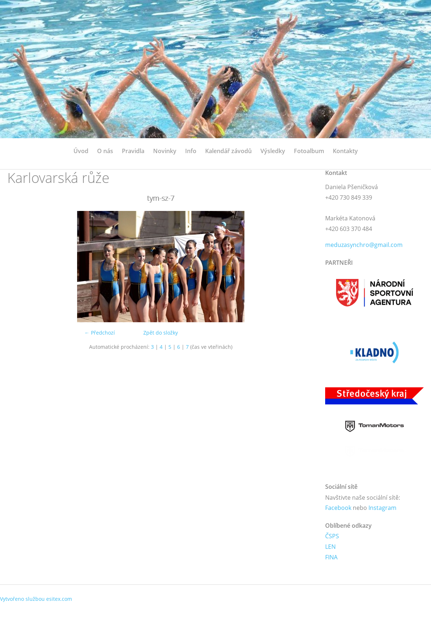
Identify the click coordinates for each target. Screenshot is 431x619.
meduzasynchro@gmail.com (364, 245)
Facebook (338, 508)
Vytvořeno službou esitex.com (36, 598)
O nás (105, 151)
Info (190, 151)
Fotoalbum (309, 151)
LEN (330, 547)
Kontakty (345, 151)
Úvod (80, 151)
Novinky (164, 151)
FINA (331, 557)
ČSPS (332, 536)
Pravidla (133, 151)
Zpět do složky (160, 332)
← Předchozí (99, 332)
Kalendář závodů (228, 151)
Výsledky (272, 151)
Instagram (382, 508)
